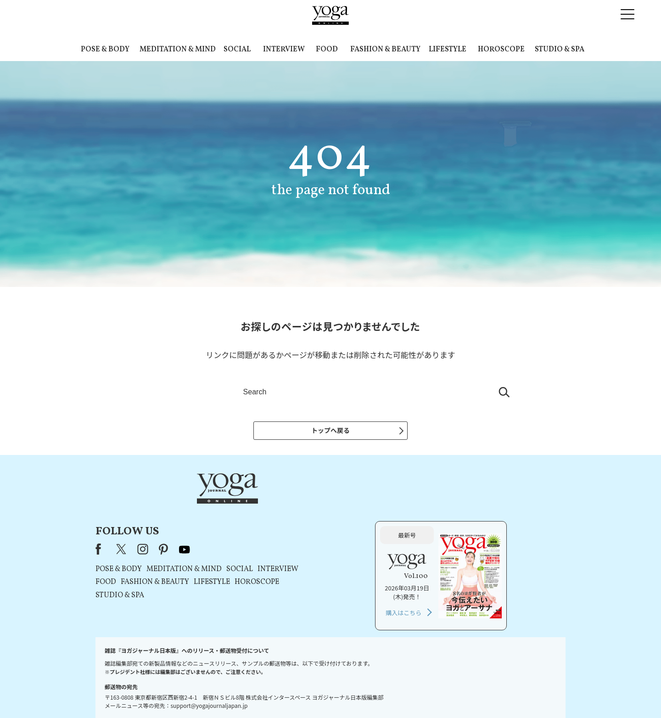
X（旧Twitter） (240, 505)
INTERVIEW (284, 50)
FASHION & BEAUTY (385, 50)
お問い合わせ (166, 693)
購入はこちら (462, 568)
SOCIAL (237, 50)
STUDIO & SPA (559, 50)
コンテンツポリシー (376, 693)
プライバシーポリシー (315, 693)
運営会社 (420, 693)
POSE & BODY (105, 50)
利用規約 (270, 693)
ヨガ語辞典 (493, 693)
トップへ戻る (330, 430)
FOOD (327, 50)
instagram (260, 505)
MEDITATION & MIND (178, 50)
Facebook (218, 505)
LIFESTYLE (447, 50)
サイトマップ (454, 693)
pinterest (281, 505)
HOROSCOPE (501, 50)
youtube (302, 505)
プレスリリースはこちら (220, 693)
